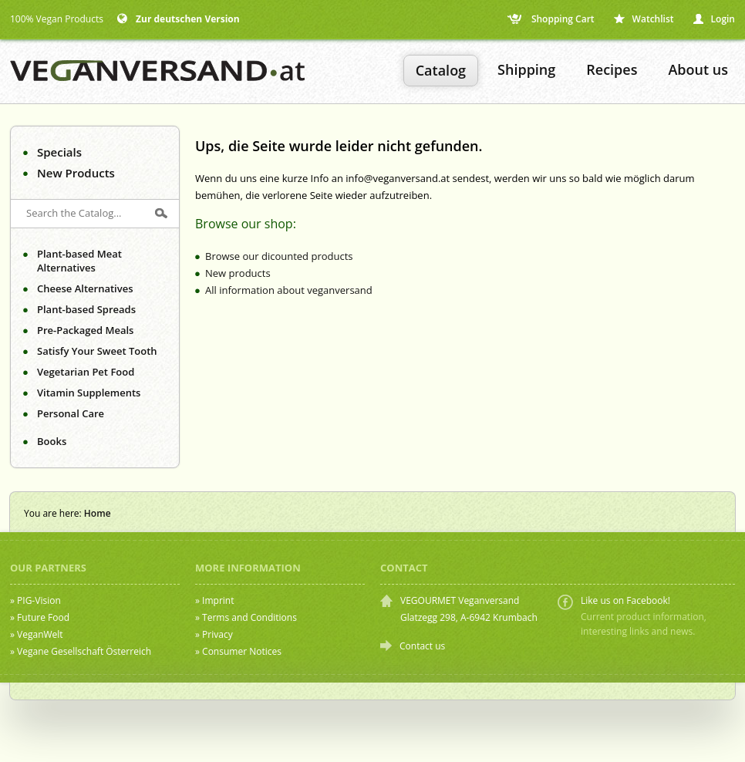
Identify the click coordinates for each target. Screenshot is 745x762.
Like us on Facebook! (625, 600)
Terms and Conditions (249, 617)
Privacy (217, 634)
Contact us (422, 645)
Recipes (611, 69)
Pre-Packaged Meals (85, 330)
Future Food (43, 617)
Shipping (526, 69)
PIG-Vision (39, 600)
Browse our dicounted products (279, 256)
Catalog (441, 70)
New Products (76, 172)
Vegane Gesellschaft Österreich (84, 651)
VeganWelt (40, 634)
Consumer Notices (241, 651)
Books (51, 441)
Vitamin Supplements (88, 393)
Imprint (218, 600)
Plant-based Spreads (86, 309)
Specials (59, 152)
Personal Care (70, 413)
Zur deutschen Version (178, 18)
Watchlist (644, 18)
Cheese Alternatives (85, 288)
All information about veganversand (288, 290)
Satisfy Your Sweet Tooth (97, 351)
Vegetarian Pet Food (85, 372)
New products (238, 273)
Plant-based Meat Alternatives (79, 261)
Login (714, 18)
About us (698, 69)
